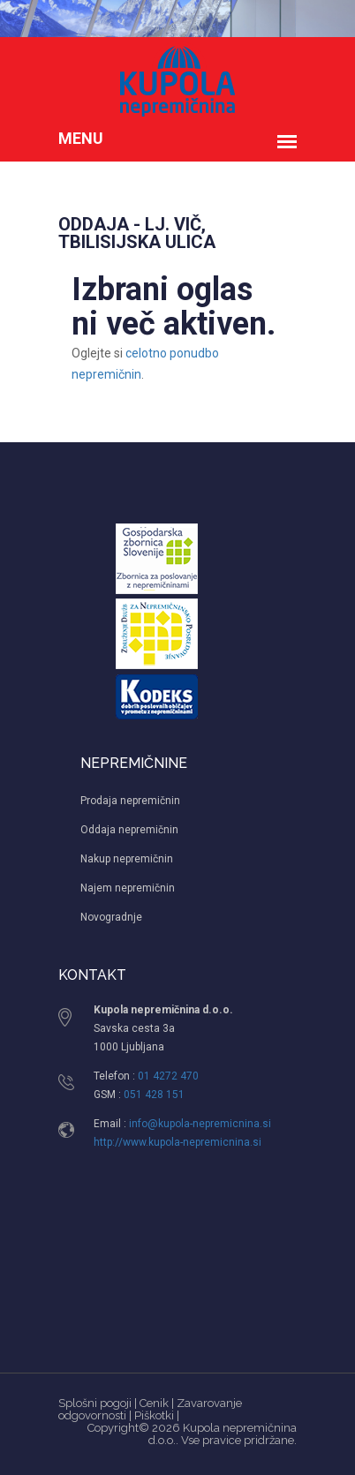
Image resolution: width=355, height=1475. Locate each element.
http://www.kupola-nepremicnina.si (177, 1142)
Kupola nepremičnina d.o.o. (222, 1434)
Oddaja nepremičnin (129, 830)
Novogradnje (111, 917)
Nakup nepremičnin (126, 859)
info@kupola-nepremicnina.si (200, 1124)
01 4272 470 (168, 1076)
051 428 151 (154, 1094)
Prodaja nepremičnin (130, 800)
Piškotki (154, 1415)
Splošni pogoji (95, 1403)
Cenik (154, 1403)
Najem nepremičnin (127, 888)
